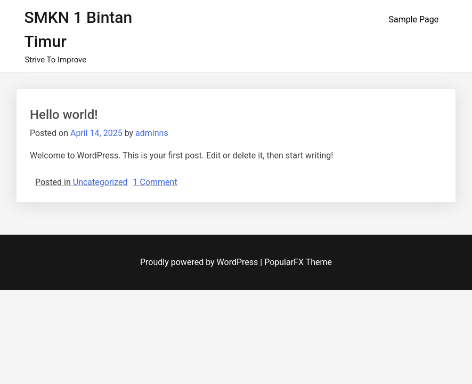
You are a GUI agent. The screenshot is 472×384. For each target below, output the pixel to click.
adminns (151, 133)
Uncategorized (100, 182)
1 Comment (155, 182)
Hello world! (64, 114)
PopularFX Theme (298, 262)
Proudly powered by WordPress (200, 262)
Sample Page (413, 19)
